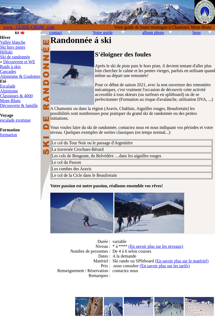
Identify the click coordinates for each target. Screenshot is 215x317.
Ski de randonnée (15, 57)
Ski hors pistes (12, 47)
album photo (153, 32)
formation (8, 134)
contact (55, 32)
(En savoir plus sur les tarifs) (165, 265)
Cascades (8, 71)
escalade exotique (15, 120)
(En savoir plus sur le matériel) (182, 261)
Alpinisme (9, 91)
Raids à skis (10, 66)
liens (197, 32)
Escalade (7, 86)
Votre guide (103, 32)
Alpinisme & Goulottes (20, 76)
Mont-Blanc (10, 100)
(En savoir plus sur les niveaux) (155, 246)
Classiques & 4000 (16, 96)
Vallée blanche (12, 42)
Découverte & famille (19, 105)
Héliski (6, 52)
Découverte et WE (19, 61)
